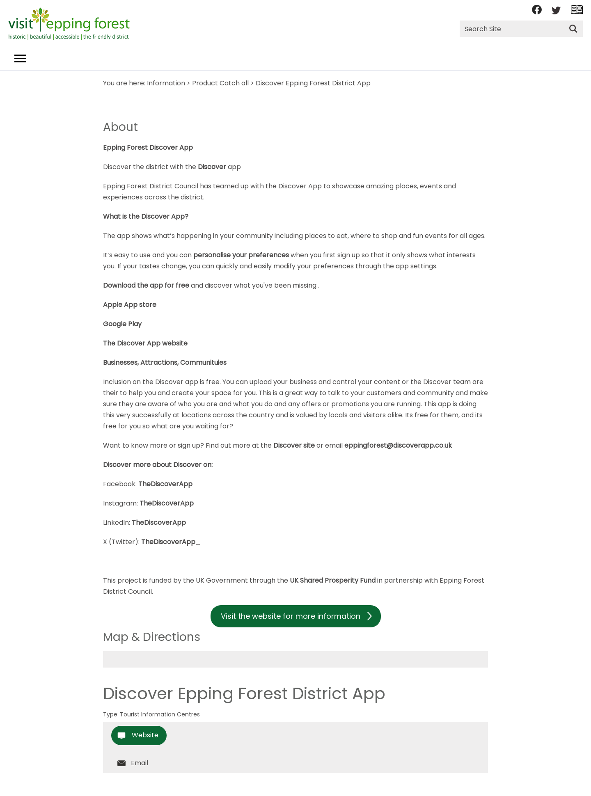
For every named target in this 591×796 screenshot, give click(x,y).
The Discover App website (145, 343)
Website (145, 735)
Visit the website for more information (290, 616)
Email (139, 763)
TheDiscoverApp (165, 484)
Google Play (122, 324)
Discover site (294, 445)
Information (166, 83)
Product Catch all (220, 83)
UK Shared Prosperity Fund (333, 580)
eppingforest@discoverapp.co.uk (399, 445)
